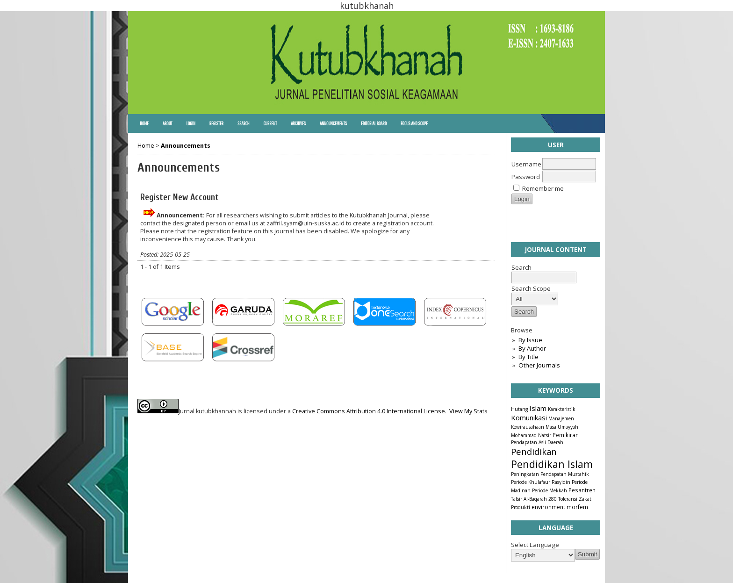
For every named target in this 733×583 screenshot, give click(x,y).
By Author (532, 348)
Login (190, 123)
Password (525, 177)
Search (243, 123)
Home (144, 123)
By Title (528, 357)
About (167, 123)
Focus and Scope (414, 123)
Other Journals (539, 365)
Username (526, 164)
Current (270, 123)
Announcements (333, 123)
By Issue (530, 340)
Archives (298, 123)
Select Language (535, 544)
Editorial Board (374, 123)
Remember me (543, 188)
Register (216, 123)
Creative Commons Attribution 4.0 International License (368, 411)
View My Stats (468, 411)
